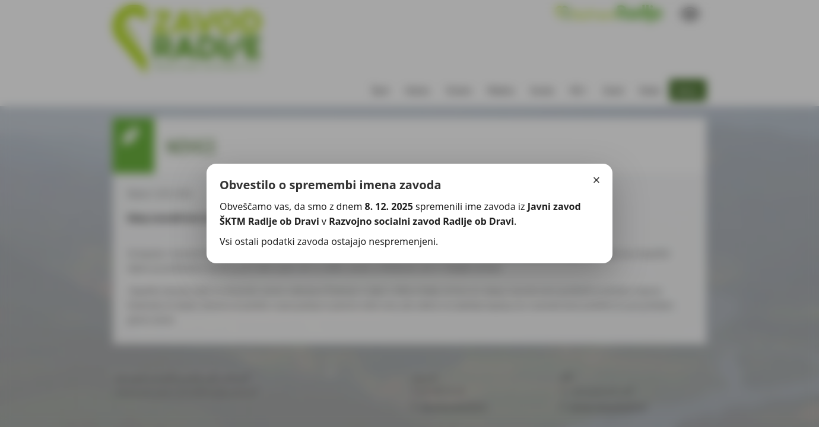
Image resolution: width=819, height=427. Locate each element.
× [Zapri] (597, 180)
